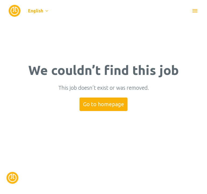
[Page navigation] (195, 10)
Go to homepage (103, 104)
